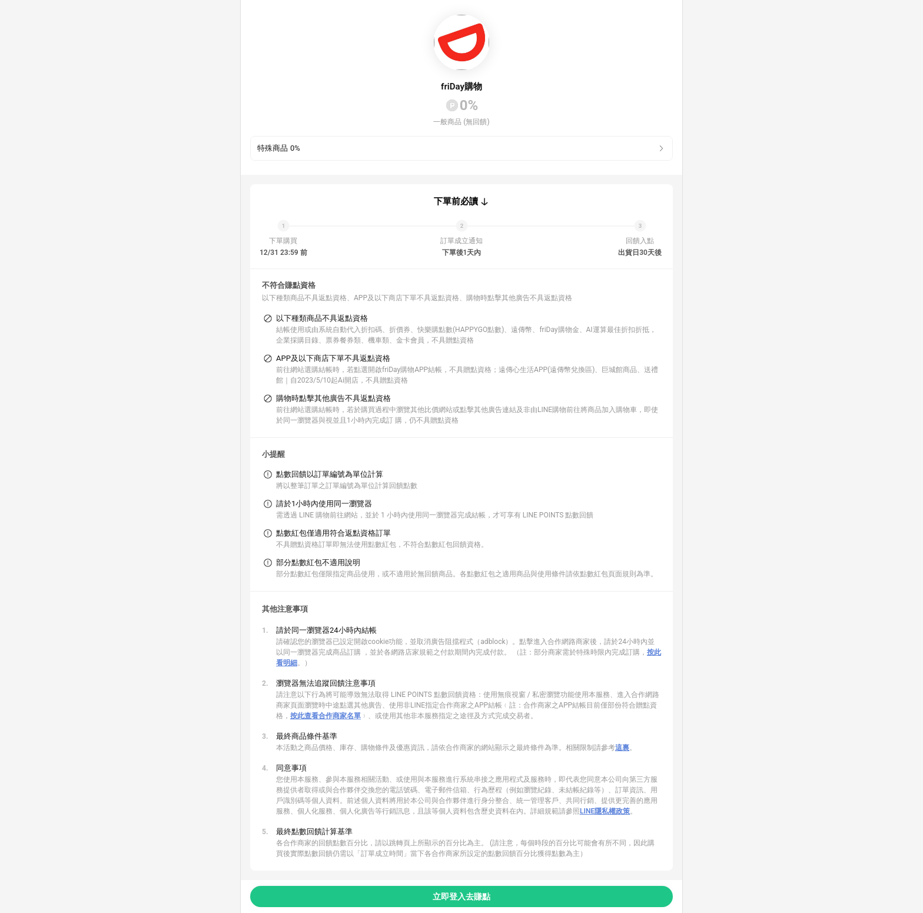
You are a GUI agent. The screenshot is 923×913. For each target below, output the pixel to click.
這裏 (622, 747)
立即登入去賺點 (461, 896)
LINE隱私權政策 (605, 811)
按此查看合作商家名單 (325, 716)
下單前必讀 (456, 201)
